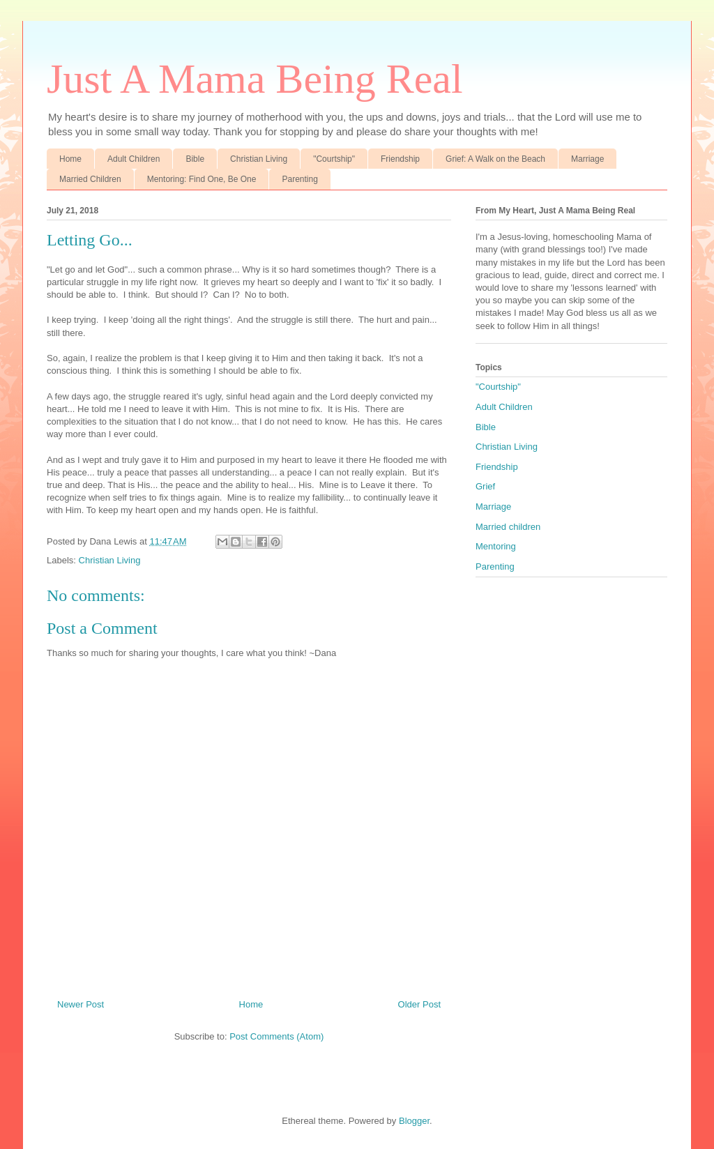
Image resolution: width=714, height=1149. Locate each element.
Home (70, 159)
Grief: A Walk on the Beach (495, 159)
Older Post (419, 1004)
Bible (194, 159)
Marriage (587, 159)
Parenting (299, 179)
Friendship (400, 159)
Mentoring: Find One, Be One (202, 179)
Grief (485, 486)
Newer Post (80, 1004)
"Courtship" (334, 159)
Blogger (414, 1121)
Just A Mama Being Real (255, 79)
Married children (508, 527)
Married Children (90, 179)
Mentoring (496, 546)
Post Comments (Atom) (276, 1036)
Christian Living (258, 159)
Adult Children (133, 159)
